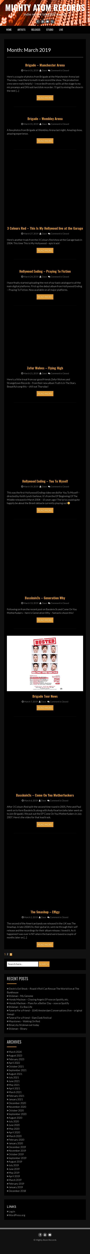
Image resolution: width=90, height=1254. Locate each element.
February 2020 (16, 1148)
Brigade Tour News (45, 705)
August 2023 (15, 1064)
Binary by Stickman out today (24, 1033)
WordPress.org (17, 1224)
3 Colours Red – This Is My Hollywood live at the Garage (45, 237)
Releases (35, 38)
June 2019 (14, 1177)
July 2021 (14, 1086)
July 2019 (14, 1174)
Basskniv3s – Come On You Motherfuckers (45, 804)
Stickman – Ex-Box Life (20, 1015)
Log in (12, 1220)
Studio (49, 38)
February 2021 (16, 1104)
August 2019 (15, 1170)
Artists (21, 38)
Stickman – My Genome (21, 1004)
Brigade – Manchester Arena (45, 74)
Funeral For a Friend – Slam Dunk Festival (30, 1026)
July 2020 (14, 1130)
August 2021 (15, 1082)
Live (61, 38)
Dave (43, 79)
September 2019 (17, 1166)
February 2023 (16, 1068)
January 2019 (16, 1196)
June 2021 (14, 1090)
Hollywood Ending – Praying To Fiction (45, 280)
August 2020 (15, 1126)
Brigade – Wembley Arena (45, 127)
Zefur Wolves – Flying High (45, 376)
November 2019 (17, 1159)
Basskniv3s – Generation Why (45, 606)
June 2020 (14, 1133)
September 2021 (17, 1079)
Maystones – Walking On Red (24, 1030)
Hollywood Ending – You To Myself (45, 489)
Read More (45, 106)
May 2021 (14, 1093)
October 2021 (16, 1075)
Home (9, 38)
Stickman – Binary (18, 1037)
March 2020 (15, 1144)
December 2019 (17, 1155)
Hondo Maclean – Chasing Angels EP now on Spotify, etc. (39, 1008)
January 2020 (16, 1152)
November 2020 (17, 1115)
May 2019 (14, 1181)
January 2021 (16, 1108)
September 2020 (17, 1123)
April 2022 (14, 1071)
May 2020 (14, 1137)
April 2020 (14, 1141)
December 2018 (17, 1199)
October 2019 (16, 1163)
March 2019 (15, 1188)
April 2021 (14, 1097)
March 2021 (15, 1101)
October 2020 (16, 1119)
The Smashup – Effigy (45, 920)
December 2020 (17, 1112)
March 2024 (15, 1060)
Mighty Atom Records (45, 11)
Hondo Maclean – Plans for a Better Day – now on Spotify (39, 1012)
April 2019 (14, 1185)
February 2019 (16, 1192)
